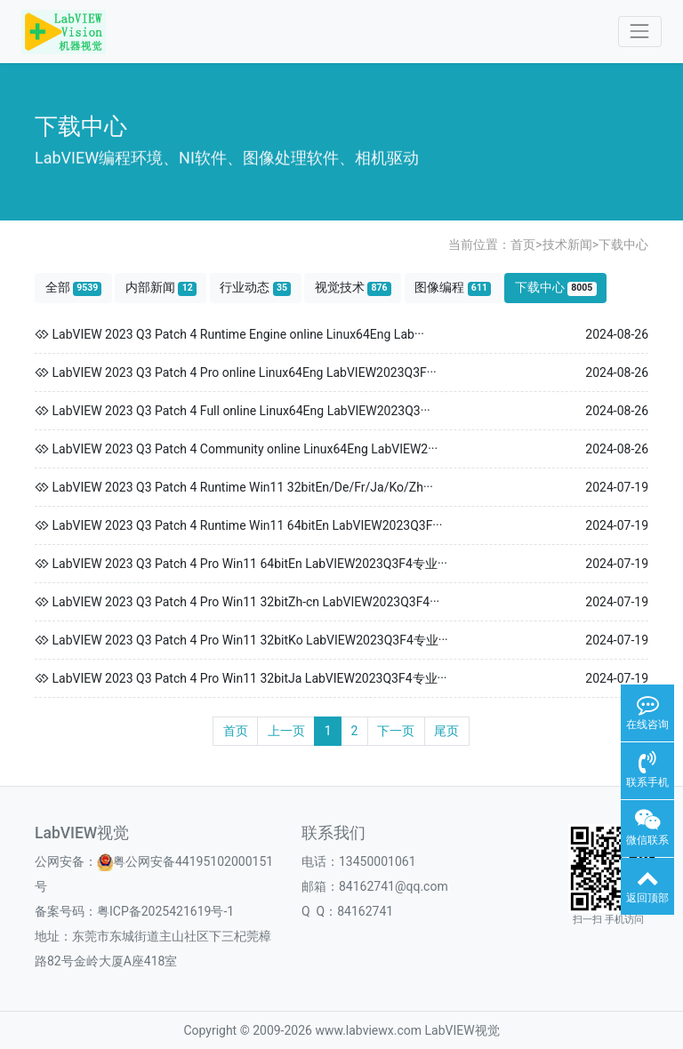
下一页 (395, 731)
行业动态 (255, 287)
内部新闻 (161, 287)
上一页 (286, 731)
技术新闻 (567, 244)
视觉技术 (353, 287)
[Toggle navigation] (640, 31)
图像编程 (452, 287)
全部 (73, 287)
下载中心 (623, 244)
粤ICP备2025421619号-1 (165, 911)
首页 (522, 244)
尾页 (446, 731)
